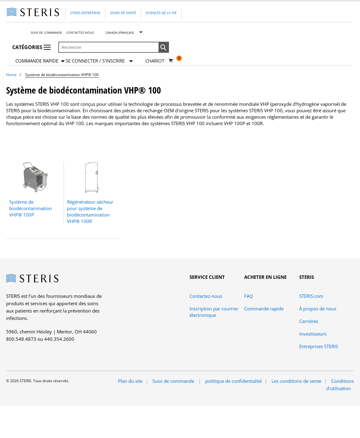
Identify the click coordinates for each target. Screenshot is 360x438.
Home (11, 74)
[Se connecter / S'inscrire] (99, 61)
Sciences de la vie (161, 12)
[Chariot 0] (159, 61)
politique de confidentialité (233, 381)
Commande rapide (40, 61)
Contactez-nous (80, 32)
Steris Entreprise (85, 12)
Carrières (308, 321)
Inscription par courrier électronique (214, 311)
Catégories (31, 47)
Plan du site (130, 381)
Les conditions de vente (296, 381)
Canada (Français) (119, 32)
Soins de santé (123, 12)
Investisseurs (313, 334)
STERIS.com (311, 296)
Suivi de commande (46, 32)
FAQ (248, 296)
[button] (163, 47)
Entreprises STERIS (318, 346)
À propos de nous (317, 308)
